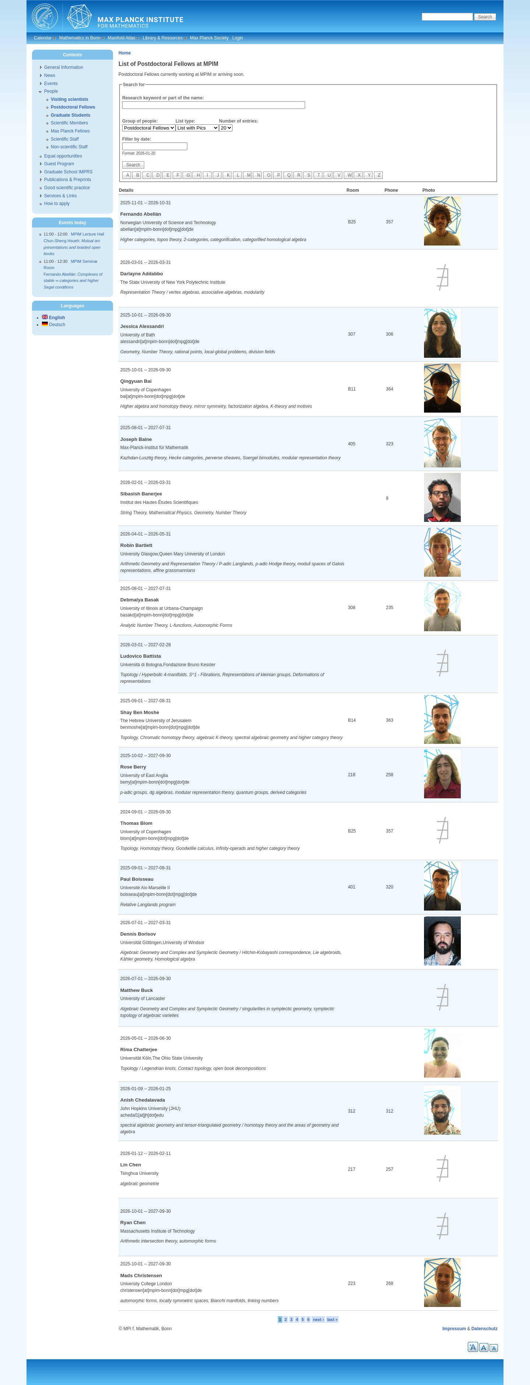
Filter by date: (136, 139)
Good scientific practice (67, 187)
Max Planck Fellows (70, 131)
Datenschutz (484, 1328)
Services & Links (60, 195)
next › (318, 1319)
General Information (63, 67)
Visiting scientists (69, 99)
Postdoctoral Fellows (73, 107)
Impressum (454, 1328)
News (49, 75)
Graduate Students (70, 115)
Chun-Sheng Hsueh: (72, 247)
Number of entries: (238, 121)
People (51, 91)
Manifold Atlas (121, 37)
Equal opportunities (63, 156)
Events (51, 83)
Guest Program (59, 163)
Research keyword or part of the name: (163, 97)
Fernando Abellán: (73, 280)
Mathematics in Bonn (79, 37)
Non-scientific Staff (69, 146)
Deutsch (53, 324)
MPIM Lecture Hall (87, 234)
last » (332, 1319)
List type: (185, 121)
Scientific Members (69, 123)
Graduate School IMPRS (68, 171)
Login (237, 37)
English (53, 317)
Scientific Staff (65, 139)
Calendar (43, 37)
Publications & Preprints (67, 179)
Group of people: (140, 121)
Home (125, 53)
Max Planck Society (209, 37)
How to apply (57, 203)
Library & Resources (162, 37)
